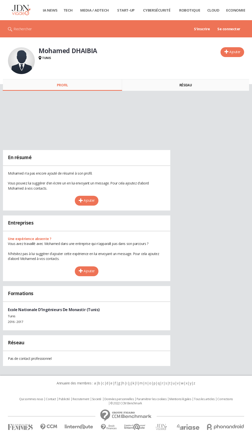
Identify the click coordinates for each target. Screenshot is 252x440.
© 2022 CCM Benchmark (126, 403)
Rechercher (23, 28)
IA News (50, 10)
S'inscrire (202, 28)
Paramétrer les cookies (152, 399)
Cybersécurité (157, 10)
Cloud (213, 10)
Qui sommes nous (31, 399)
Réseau (185, 85)
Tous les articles (204, 399)
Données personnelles (119, 399)
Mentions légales (180, 399)
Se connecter (228, 28)
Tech (68, 10)
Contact (51, 399)
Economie (235, 10)
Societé (96, 399)
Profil (62, 85)
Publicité (64, 399)
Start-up (126, 10)
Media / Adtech (94, 10)
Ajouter (234, 51)
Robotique (189, 10)
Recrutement (81, 399)
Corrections (225, 399)
